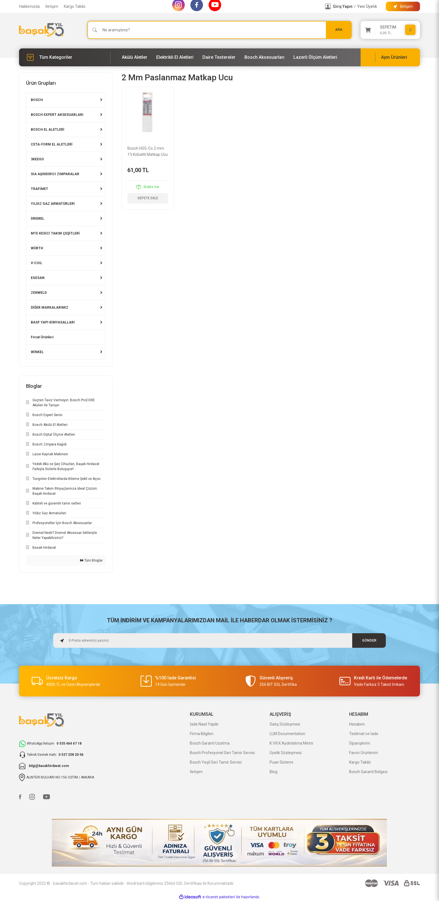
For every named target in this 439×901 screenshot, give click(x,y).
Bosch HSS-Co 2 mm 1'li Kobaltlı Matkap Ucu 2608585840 (147, 152)
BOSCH (37, 100)
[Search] (219, 30)
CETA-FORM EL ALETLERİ (52, 144)
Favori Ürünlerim (363, 752)
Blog (273, 771)
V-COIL (36, 263)
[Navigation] (65, 57)
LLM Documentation (287, 733)
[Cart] (390, 30)
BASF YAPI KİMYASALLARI (53, 322)
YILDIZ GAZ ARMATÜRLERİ (53, 204)
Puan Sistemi (281, 762)
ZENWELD (39, 293)
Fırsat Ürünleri (42, 337)
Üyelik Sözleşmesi (286, 752)
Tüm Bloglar (91, 560)
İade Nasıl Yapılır (204, 724)
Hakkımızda (29, 6)
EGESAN (38, 278)
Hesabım (357, 724)
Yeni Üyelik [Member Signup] (367, 6)
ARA (339, 29)
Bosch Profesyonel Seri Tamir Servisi (222, 752)
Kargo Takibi (74, 6)
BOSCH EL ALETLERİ (47, 130)
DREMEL (37, 218)
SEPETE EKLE (148, 198)
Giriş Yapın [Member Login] (342, 6)
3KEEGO (37, 159)
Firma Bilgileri (201, 733)
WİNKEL (37, 352)
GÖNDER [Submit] (369, 640)
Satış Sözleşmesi (285, 724)
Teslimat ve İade (363, 733)
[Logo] (41, 30)
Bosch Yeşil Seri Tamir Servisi (216, 762)
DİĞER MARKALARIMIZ (49, 307)
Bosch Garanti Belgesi (368, 771)
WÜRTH (37, 248)
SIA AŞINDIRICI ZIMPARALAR (55, 174)
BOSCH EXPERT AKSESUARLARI (57, 115)
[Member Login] (328, 6)
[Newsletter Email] (219, 640)
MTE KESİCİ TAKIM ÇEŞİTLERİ (55, 233)
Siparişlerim (359, 743)
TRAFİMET (39, 189)
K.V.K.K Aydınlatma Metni (291, 743)
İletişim (51, 6)
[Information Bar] (403, 6)
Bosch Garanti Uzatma (210, 743)
